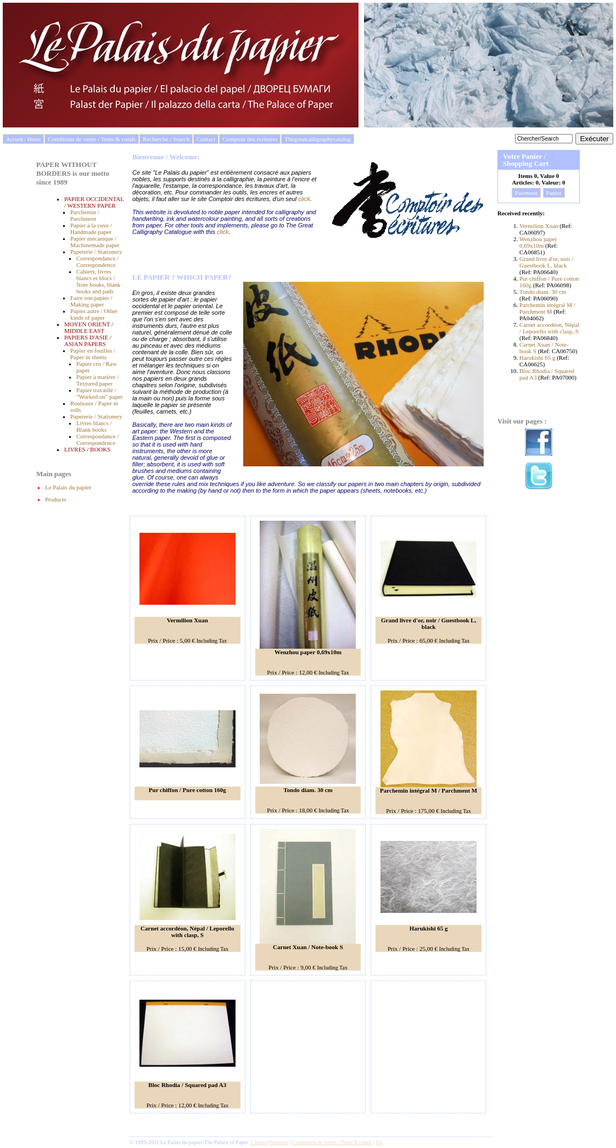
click (304, 199)
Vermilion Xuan (539, 225)
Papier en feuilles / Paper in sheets (92, 353)
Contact (206, 139)
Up (379, 1142)
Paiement (526, 193)
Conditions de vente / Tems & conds (92, 139)
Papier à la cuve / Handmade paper (91, 228)
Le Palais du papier (68, 487)
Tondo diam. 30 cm (542, 291)
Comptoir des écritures (249, 139)
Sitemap (280, 1142)
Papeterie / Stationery (96, 251)
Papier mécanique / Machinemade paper (94, 241)
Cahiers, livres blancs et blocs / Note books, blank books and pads (98, 281)
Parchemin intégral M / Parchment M (547, 308)
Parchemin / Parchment (84, 215)
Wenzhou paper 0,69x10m (538, 242)
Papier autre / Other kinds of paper (93, 314)
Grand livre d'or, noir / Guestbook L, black (546, 262)
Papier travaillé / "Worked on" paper (99, 393)
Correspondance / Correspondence (97, 261)
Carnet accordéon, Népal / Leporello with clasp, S (549, 328)
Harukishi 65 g (537, 357)
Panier (554, 193)
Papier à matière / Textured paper (97, 380)
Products (55, 499)
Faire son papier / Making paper (91, 301)
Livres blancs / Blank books (94, 426)
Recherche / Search (166, 139)
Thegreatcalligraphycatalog (317, 139)
